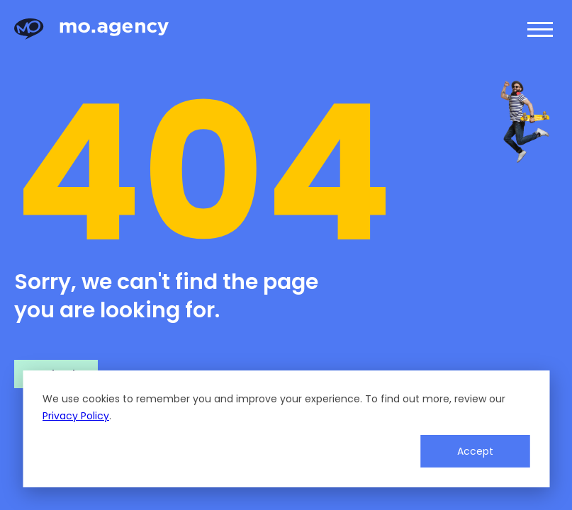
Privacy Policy (76, 416)
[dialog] (286, 428)
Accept (475, 451)
